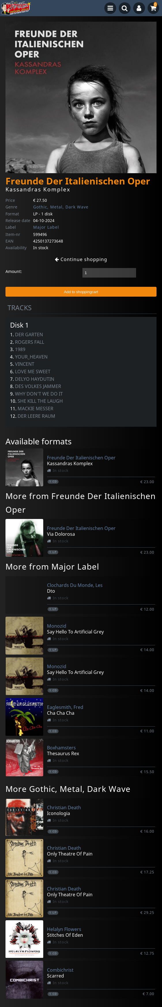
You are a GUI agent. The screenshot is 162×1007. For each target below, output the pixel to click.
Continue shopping (81, 259)
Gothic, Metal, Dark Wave (60, 207)
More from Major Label (52, 566)
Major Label (46, 227)
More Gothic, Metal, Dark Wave (68, 788)
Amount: (13, 271)
